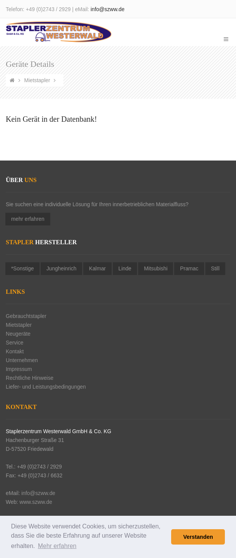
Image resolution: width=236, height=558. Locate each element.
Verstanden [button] (198, 537)
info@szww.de (107, 9)
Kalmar (97, 269)
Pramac (189, 269)
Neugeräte (18, 334)
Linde (125, 269)
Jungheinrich (61, 269)
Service (14, 343)
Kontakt (15, 351)
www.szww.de (36, 502)
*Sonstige (22, 269)
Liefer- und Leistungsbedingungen (46, 387)
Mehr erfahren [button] (57, 546)
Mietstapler (37, 80)
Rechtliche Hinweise (29, 378)
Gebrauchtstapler (26, 316)
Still (215, 269)
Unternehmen (22, 360)
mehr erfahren (28, 219)
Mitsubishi (155, 269)
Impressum (19, 369)
